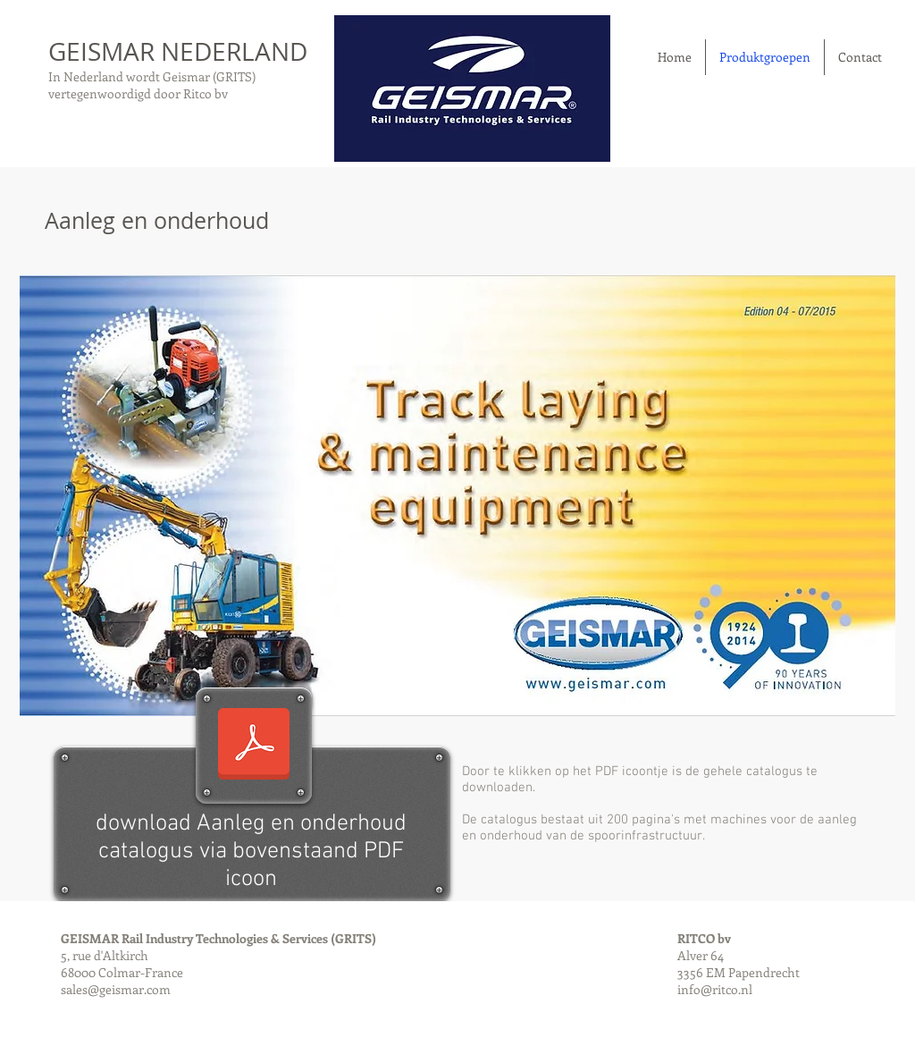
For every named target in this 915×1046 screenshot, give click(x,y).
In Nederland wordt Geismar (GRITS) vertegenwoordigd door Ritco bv (152, 85)
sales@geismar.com (116, 989)
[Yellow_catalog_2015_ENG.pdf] (254, 745)
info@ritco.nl (714, 989)
